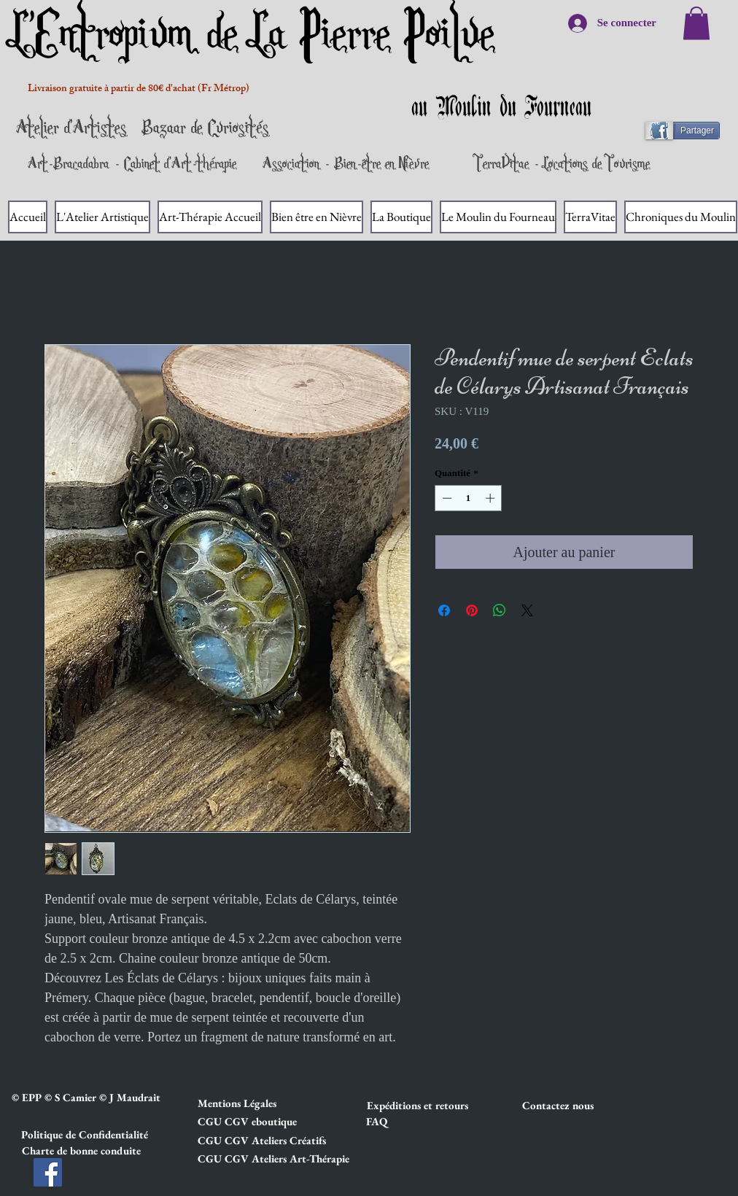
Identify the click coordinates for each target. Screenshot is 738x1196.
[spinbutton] (468, 498)
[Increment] (491, 498)
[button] (249, 1103)
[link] (696, 23)
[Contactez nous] (574, 1105)
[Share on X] (527, 610)
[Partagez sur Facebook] (444, 610)
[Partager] (689, 130)
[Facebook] (48, 1172)
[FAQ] (376, 1121)
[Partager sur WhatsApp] (499, 610)
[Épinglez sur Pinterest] (472, 610)
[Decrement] (445, 498)
